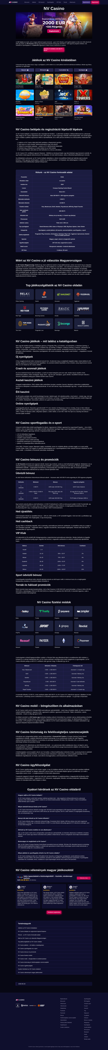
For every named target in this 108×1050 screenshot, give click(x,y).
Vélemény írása (83, 878)
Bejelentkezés (86, 2)
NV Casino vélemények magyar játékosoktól (30, 972)
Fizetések (62, 1010)
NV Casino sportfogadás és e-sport (27, 948)
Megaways (86, 1022)
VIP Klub (59, 2)
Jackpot (86, 1036)
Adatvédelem (63, 1020)
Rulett (85, 1034)
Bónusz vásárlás (88, 1020)
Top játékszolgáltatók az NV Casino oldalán (30, 941)
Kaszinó (86, 1008)
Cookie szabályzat (64, 1027)
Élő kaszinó (44, 70)
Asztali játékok (87, 1027)
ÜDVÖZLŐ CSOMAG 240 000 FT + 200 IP (53, 49)
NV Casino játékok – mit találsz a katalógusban (31, 945)
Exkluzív (86, 1017)
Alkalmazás (72, 2)
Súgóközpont (63, 1024)
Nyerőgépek (83, 70)
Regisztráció (95, 2)
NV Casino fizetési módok (25, 955)
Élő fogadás (87, 1001)
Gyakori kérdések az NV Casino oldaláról (29, 969)
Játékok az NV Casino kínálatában (27, 928)
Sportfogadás (50, 2)
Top (85, 1010)
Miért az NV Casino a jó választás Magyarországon (32, 938)
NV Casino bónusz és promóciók (27, 952)
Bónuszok (27, 2)
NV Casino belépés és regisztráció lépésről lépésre (32, 931)
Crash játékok (63, 70)
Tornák (65, 2)
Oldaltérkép (63, 1008)
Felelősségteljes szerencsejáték (68, 1017)
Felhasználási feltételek (66, 1022)
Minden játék (87, 1039)
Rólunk (62, 1015)
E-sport (86, 1006)
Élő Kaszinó (41, 2)
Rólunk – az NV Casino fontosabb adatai (29, 935)
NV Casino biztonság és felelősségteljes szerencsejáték (33, 962)
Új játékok (86, 1015)
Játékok (34, 2)
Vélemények (63, 1006)
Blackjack (86, 1032)
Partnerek (62, 1013)
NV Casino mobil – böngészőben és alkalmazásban (32, 958)
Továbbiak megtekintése (54, 912)
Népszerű (25, 70)
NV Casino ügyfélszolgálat (25, 965)
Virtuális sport (87, 1003)
